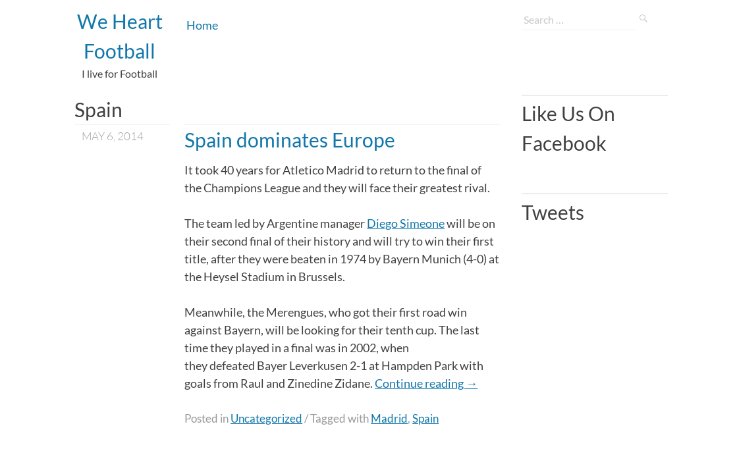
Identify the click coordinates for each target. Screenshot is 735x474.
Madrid (389, 418)
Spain (425, 418)
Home (202, 25)
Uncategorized (266, 418)
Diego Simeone (406, 223)
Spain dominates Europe (289, 139)
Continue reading (426, 383)
